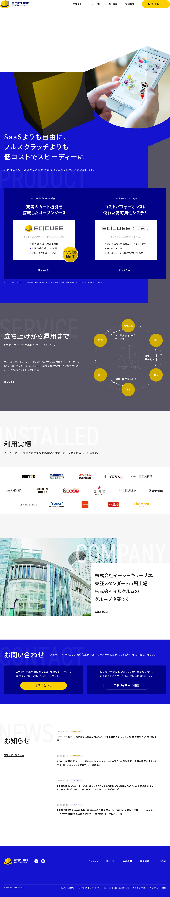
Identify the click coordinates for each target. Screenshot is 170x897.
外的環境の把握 (139, 888)
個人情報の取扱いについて (89, 888)
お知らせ (161, 861)
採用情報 (126, 7)
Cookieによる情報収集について (116, 888)
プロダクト (74, 7)
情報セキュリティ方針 (158, 888)
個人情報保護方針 (67, 888)
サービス (92, 7)
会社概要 (109, 7)
